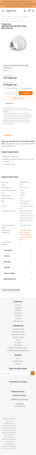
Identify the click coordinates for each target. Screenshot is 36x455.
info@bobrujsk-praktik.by (19, 399)
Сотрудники (18, 308)
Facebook (15, 386)
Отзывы (18, 318)
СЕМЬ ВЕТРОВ (24, 187)
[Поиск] (33, 11)
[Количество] (10, 93)
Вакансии (18, 310)
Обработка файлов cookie (18, 348)
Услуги (18, 340)
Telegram (25, 386)
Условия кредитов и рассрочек (18, 350)
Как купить (18, 342)
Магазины (18, 313)
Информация (18, 326)
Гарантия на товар (18, 334)
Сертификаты (18, 321)
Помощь (18, 355)
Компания (18, 302)
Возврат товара (18, 337)
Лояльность (18, 345)
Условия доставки (18, 332)
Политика (18, 316)
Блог (18, 358)
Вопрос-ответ (18, 361)
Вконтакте (10, 386)
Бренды (18, 364)
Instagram (20, 386)
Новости (18, 305)
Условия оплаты (18, 329)
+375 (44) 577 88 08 (19, 395)
